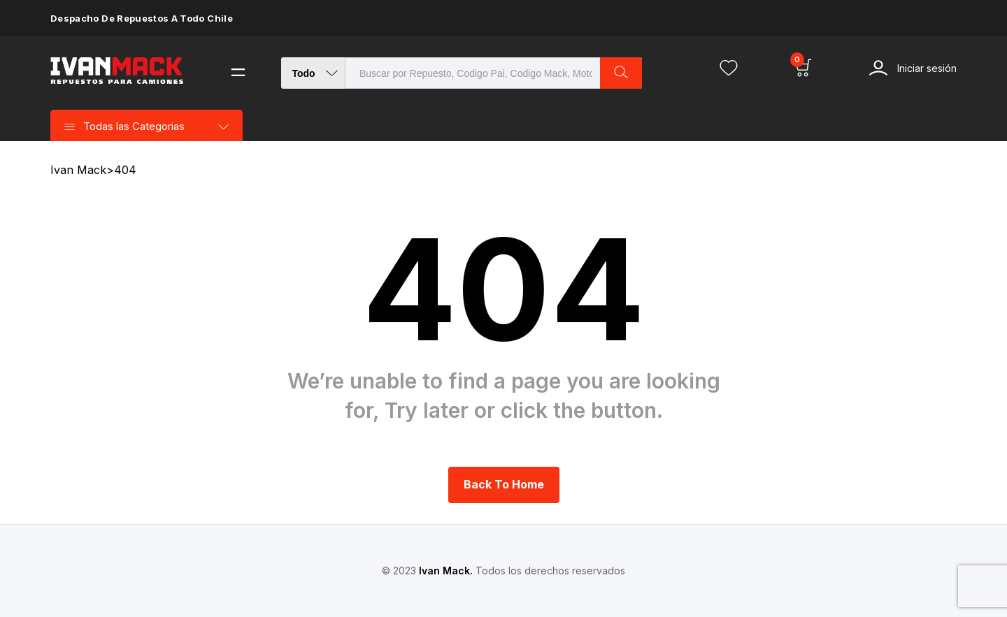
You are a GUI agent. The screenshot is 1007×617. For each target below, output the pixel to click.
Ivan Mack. (446, 570)
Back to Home (504, 484)
